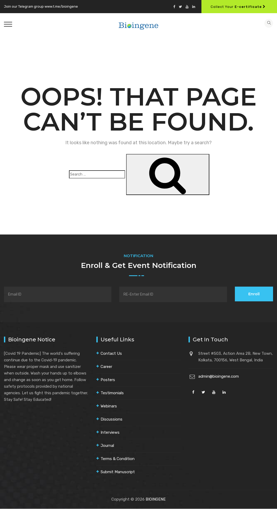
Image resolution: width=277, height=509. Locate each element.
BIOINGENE (156, 499)
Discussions (111, 419)
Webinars (109, 406)
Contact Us (111, 353)
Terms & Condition (118, 459)
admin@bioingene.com (218, 376)
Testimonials (112, 393)
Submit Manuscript (118, 472)
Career (106, 367)
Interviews (110, 432)
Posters (108, 380)
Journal (107, 445)
